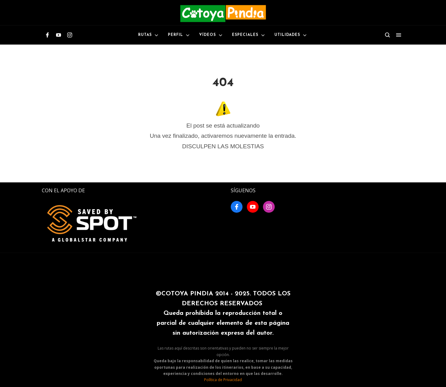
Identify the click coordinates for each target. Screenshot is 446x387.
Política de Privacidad (223, 379)
